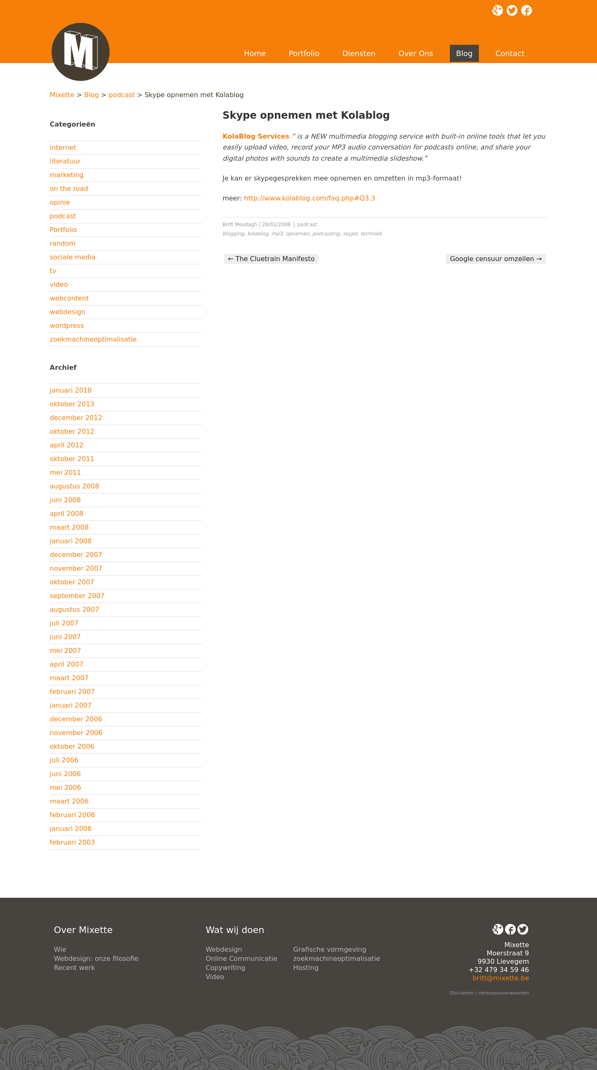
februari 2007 (72, 692)
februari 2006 (72, 815)
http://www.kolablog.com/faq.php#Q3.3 (309, 198)
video (59, 284)
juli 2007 (64, 623)
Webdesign (224, 949)
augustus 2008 (74, 486)
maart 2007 (69, 678)
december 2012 (76, 418)
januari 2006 (71, 829)
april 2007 (66, 664)
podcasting (326, 234)
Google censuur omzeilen (496, 259)
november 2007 (76, 568)
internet (63, 147)
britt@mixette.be (501, 978)
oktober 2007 (72, 582)
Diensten (359, 53)
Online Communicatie (241, 959)
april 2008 (66, 514)
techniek (371, 234)
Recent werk (74, 968)
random (62, 243)
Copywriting (225, 968)
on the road (69, 189)
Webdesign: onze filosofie (96, 959)
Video (215, 977)
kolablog (257, 234)
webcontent (69, 298)
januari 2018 (71, 390)
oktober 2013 (72, 404)
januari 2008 (71, 541)
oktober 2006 (72, 746)
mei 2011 (65, 472)
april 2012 (66, 445)
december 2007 (76, 555)
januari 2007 (71, 705)
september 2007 (77, 596)
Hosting (305, 968)
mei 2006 (65, 788)
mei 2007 (65, 651)
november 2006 (76, 733)
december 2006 (76, 719)
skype (350, 234)
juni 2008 (65, 500)
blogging (233, 234)
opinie (60, 202)
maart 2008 (69, 527)
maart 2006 (69, 801)
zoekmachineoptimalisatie (93, 339)
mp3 (277, 234)
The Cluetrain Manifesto (271, 259)
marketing (67, 175)
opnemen (297, 234)
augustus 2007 (74, 609)
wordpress (67, 326)
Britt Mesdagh (240, 224)
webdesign (67, 312)
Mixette (62, 95)
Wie (60, 949)
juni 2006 (65, 774)
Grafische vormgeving (329, 949)
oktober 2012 (72, 431)
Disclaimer (462, 993)
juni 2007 (65, 637)
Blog (464, 53)
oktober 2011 (72, 459)
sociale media (72, 257)
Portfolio (304, 53)
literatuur (65, 161)
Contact (509, 53)
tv (53, 271)
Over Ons (415, 53)
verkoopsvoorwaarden (503, 993)
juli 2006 (64, 760)
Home (255, 53)
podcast (122, 95)
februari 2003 (72, 842)
